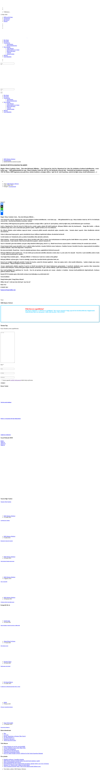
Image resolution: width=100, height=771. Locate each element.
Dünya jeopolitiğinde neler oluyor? (12, 762)
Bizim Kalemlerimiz (12, 45)
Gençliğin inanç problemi (5, 520)
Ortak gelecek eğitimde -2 (5, 727)
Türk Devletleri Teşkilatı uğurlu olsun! (7, 561)
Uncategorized (7, 160)
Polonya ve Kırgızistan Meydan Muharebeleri (11, 418)
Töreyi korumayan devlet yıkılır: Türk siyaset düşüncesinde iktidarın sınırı (22, 766)
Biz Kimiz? (6, 20)
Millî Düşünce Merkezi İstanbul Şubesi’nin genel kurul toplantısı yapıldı (22, 761)
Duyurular (6, 41)
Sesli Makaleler (7, 56)
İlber (5, 733)
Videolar (9, 52)
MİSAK (6, 55)
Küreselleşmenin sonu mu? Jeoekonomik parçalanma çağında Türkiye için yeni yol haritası (26, 763)
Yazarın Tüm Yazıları (6, 501)
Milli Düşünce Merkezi (9, 159)
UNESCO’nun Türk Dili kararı (11, 750)
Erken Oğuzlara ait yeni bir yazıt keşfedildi (14, 746)
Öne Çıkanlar (7, 47)
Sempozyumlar (10, 54)
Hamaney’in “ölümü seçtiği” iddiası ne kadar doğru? (17, 765)
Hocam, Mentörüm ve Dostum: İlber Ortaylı (15, 736)
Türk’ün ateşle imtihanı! (6, 402)
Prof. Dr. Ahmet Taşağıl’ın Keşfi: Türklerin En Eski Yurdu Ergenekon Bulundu (23, 753)
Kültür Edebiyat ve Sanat (13, 49)
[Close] (1, 92)
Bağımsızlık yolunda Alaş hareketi (7, 540)
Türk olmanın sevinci (4, 645)
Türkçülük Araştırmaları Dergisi (12, 752)
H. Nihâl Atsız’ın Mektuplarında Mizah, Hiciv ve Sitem (10, 686)
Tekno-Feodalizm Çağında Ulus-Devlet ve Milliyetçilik (10, 625)
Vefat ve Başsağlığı (4, 581)
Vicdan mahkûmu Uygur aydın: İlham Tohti (15, 748)
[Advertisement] (50, 77)
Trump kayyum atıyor (9, 739)
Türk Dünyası (10, 48)
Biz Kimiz (6, 40)
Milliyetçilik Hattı (8, 17)
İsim (2, 364)
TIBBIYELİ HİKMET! (6, 434)
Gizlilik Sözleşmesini (15, 380)
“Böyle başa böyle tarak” (10, 740)
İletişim (6, 21)
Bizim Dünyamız (11, 51)
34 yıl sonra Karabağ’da (10, 749)
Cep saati (6, 734)
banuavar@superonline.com (8, 290)
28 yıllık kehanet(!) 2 (9, 737)
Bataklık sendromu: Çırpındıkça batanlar (14, 759)
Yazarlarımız (7, 18)
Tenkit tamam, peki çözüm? (5, 666)
